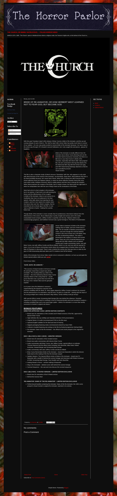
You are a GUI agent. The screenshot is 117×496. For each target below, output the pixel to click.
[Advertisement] (101, 138)
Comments (12, 133)
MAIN (96, 103)
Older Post (84, 474)
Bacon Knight (12, 143)
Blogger (66, 487)
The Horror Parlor (11, 109)
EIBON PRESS (99, 107)
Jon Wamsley (13, 147)
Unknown (13, 150)
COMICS (97, 105)
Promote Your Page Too (12, 113)
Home (56, 474)
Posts (10, 130)
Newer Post (27, 474)
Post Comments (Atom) (38, 477)
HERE (48, 257)
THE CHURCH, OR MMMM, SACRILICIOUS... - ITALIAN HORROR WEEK (32, 32)
